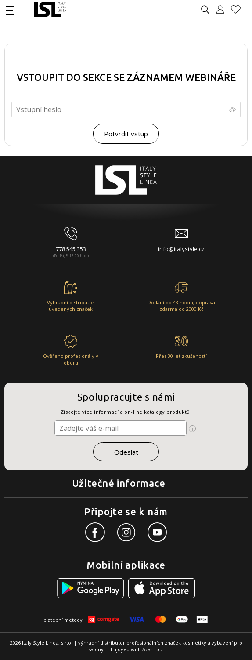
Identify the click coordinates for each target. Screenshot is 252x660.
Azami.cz (152, 649)
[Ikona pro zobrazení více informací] (192, 428)
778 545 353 (71, 249)
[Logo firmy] (50, 9)
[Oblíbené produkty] (239, 9)
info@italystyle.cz (181, 249)
